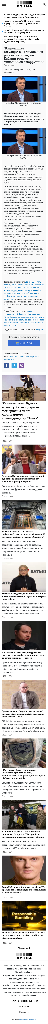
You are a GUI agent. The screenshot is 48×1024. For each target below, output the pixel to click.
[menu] (4, 4)
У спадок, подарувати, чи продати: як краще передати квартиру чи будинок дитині (24, 16)
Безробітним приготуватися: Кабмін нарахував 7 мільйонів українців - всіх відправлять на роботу (21, 39)
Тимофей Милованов (19, 356)
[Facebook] (6, 365)
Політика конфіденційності (24, 1001)
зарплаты (34, 356)
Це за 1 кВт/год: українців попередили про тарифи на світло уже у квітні (24, 31)
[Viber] (21, 365)
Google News (24, 343)
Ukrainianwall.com (27, 1020)
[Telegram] (14, 365)
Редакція (24, 1006)
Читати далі (24, 948)
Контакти (24, 1012)
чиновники (9, 359)
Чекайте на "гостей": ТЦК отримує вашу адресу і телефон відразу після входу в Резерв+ (22, 23)
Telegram (39, 330)
